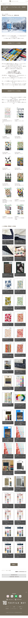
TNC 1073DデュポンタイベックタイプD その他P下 (7, 458)
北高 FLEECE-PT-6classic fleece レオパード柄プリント (8, 275)
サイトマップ (7, 609)
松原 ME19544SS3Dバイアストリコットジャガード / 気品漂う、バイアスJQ (20, 491)
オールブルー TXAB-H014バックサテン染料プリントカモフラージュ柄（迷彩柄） (8, 441)
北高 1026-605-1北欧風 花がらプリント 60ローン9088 (8, 308)
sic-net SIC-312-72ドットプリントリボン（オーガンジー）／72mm (8, 524)
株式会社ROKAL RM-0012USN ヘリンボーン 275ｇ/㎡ (7, 390)
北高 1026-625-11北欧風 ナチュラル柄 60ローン (20, 308)
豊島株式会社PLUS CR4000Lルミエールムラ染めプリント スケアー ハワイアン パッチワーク (20, 408)
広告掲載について (21, 609)
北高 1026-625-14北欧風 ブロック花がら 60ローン (8, 292)
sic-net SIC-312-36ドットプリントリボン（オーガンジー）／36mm (8, 508)
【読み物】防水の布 (14, 577)
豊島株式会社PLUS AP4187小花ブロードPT (7, 407)
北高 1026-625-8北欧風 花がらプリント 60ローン (20, 292)
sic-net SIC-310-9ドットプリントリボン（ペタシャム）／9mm (8, 558)
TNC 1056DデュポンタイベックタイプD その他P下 (19, 441)
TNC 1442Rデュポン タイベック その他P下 (20, 458)
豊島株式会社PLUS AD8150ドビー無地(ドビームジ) (7, 425)
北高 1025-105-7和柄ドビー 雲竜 (6, 373)
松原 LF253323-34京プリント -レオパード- (19, 474)
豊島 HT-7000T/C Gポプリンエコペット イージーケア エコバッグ (20, 390)
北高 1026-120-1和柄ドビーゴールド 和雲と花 (20, 357)
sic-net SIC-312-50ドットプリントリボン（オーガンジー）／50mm (20, 508)
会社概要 (14, 609)
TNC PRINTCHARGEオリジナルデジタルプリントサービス (20, 259)
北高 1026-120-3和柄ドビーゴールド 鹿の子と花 (20, 340)
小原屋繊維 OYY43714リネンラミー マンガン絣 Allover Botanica (19, 374)
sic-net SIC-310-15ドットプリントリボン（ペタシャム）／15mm (20, 558)
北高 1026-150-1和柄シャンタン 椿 (6, 325)
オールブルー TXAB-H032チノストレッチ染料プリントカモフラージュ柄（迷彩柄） (20, 425)
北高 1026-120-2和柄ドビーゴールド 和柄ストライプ (8, 357)
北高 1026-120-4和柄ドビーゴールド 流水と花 (20, 325)
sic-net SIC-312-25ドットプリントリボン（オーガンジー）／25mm (20, 524)
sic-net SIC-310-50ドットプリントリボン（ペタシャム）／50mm (20, 541)
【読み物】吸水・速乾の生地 (14, 579)
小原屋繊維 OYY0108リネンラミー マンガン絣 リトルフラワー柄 (8, 259)
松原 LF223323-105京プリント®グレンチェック (7, 491)
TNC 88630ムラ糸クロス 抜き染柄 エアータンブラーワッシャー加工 (8, 475)
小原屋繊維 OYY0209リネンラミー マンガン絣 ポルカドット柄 (8, 242)
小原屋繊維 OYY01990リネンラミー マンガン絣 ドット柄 (20, 242)
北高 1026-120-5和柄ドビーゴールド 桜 (7, 340)
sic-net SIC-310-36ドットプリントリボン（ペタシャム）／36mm (8, 541)
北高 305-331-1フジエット (17, 275)
